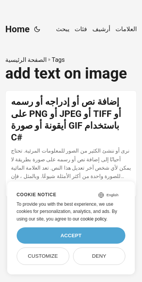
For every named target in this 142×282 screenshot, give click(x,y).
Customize (43, 256)
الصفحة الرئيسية (26, 59)
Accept (71, 235)
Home (17, 29)
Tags (58, 59)
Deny (99, 256)
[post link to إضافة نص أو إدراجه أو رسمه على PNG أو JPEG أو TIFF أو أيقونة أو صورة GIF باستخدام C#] (71, 144)
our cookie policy (89, 219)
